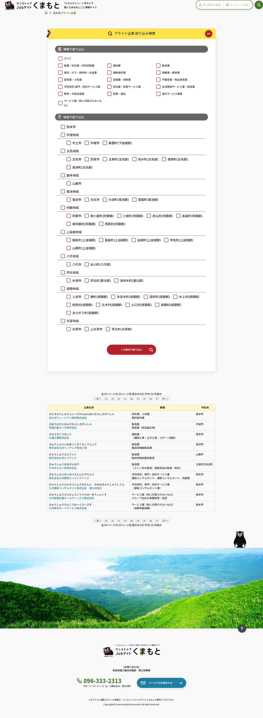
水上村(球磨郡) (184, 296)
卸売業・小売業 (68, 79)
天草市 (72, 328)
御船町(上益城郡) (79, 239)
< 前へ (98, 398)
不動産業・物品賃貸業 (170, 79)
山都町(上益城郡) (79, 247)
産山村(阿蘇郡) (158, 215)
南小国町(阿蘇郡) (97, 215)
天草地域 (68, 320)
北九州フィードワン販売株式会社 (68, 417)
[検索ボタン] (259, 5)
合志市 (90, 199)
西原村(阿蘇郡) (110, 223)
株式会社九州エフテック (63, 458)
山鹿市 (72, 183)
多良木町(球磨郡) (124, 296)
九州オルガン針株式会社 (63, 468)
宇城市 (90, 142)
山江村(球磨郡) (137, 304)
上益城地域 (70, 231)
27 (157, 398)
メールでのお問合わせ (156, 683)
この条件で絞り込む (137, 350)
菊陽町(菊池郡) (144, 199)
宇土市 (72, 142)
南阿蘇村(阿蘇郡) (79, 223)
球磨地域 (68, 288)
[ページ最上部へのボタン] (242, 628)
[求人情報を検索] (213, 4)
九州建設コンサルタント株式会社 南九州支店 (75, 488)
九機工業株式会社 (59, 437)
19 (106, 398)
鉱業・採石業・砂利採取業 (74, 65)
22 (125, 398)
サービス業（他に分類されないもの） (78, 102)
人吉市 (72, 296)
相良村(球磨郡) (78, 304)
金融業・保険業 (117, 79)
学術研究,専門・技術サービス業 (77, 86)
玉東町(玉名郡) (114, 158)
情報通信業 (115, 72)
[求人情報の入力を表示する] (199, 4)
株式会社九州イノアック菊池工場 (68, 447)
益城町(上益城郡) (144, 239)
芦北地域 (68, 272)
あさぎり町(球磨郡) (81, 312)
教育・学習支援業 (69, 93)
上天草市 (91, 328)
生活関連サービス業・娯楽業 (174, 86)
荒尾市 (90, 158)
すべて (63, 58)
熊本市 (67, 126)
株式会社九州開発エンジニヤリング (69, 478)
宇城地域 (68, 134)
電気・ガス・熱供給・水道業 (76, 72)
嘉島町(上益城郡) (112, 239)
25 (144, 398)
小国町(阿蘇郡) (128, 215)
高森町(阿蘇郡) (187, 215)
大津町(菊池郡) (114, 199)
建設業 (112, 65)
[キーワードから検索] (240, 4)
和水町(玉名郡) (144, 158)
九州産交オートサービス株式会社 (68, 508)
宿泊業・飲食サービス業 (122, 86)
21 (119, 398)
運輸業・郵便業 (166, 72)
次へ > (165, 398)
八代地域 (68, 255)
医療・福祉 (115, 93)
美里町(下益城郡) (115, 142)
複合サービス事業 (167, 93)
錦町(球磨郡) (94, 296)
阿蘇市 (72, 215)
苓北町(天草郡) (117, 328)
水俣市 (72, 280)
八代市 (72, 263)
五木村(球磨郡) (107, 304)
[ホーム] (46, 13)
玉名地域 (68, 150)
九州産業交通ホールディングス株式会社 (71, 498)
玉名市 (72, 158)
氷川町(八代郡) (96, 263)
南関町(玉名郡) (173, 158)
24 (138, 398)
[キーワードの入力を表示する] (227, 4)
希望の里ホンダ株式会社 (63, 427)
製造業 (161, 65)
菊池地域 (68, 191)
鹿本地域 (68, 174)
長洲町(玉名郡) (78, 166)
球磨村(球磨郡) (166, 304)
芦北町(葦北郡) (96, 280)
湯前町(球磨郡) (155, 296)
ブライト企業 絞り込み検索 (160, 33)
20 (112, 398)
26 (150, 398)
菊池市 (72, 199)
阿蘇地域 (68, 207)
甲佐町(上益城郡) (177, 239)
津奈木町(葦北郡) (127, 280)
